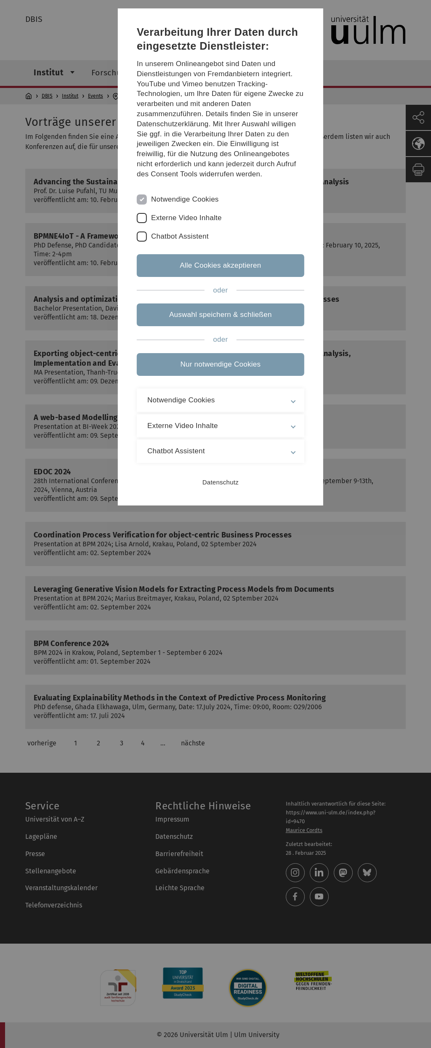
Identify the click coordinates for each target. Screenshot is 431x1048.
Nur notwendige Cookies (216, 388)
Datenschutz (215, 505)
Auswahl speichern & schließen (215, 339)
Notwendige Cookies (187, 223)
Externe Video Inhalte (189, 241)
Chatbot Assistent (182, 260)
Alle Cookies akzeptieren (215, 289)
